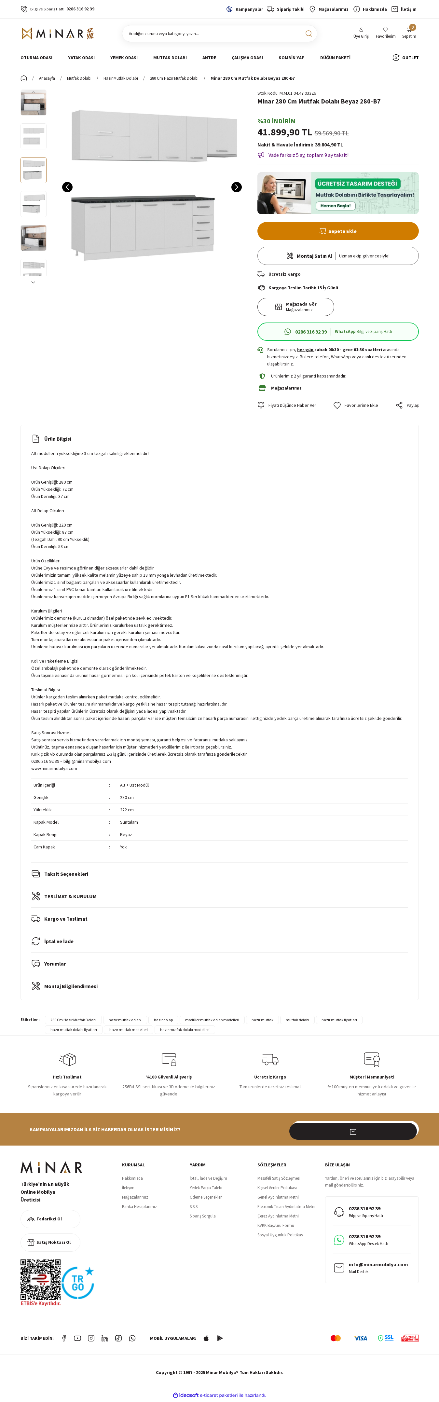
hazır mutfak (262, 1022)
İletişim (128, 1190)
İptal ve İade (52, 943)
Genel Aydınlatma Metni (278, 1199)
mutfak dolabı (297, 1022)
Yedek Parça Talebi (206, 1190)
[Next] (33, 282)
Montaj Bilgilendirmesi (64, 988)
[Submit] (410, 1131)
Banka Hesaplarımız (139, 1209)
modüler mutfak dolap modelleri (212, 1022)
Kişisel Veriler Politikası (277, 1190)
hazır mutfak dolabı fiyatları (73, 1031)
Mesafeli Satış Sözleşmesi (278, 1180)
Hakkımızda (132, 1180)
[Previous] (33, 92)
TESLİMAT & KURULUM (64, 898)
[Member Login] (361, 33)
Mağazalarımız (135, 1199)
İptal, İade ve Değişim (208, 1180)
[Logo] (58, 33)
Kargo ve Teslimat (59, 921)
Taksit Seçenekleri (59, 876)
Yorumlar (48, 965)
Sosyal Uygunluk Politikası (280, 1237)
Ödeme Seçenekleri (206, 1199)
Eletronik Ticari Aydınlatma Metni (286, 1209)
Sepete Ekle (338, 231)
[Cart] (409, 33)
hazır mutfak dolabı (125, 1022)
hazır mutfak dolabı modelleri (185, 1031)
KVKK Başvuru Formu (275, 1227)
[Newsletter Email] (355, 1131)
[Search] (219, 33)
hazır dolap (163, 1022)
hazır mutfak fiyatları (339, 1022)
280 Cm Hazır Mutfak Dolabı (73, 1022)
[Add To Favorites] (356, 407)
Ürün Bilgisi (51, 441)
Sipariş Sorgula (203, 1218)
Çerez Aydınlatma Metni (278, 1218)
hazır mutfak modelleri (128, 1031)
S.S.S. (194, 1209)
